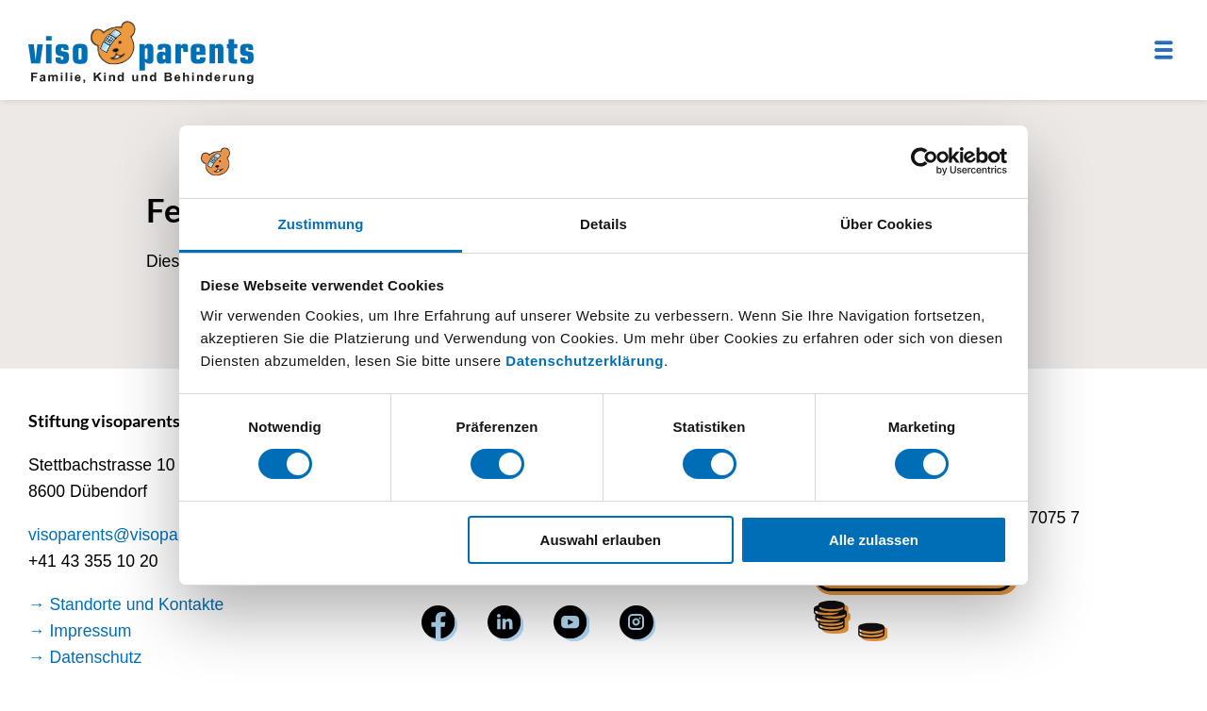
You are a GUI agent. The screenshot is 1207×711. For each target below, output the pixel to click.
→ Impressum (80, 630)
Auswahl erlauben (600, 540)
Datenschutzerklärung (584, 361)
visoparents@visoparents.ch (132, 534)
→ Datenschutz (84, 657)
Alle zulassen (873, 540)
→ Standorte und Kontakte (125, 604)
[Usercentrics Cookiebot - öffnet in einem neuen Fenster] (924, 161)
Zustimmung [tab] (321, 224)
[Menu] (1163, 50)
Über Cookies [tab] (886, 224)
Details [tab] (603, 224)
